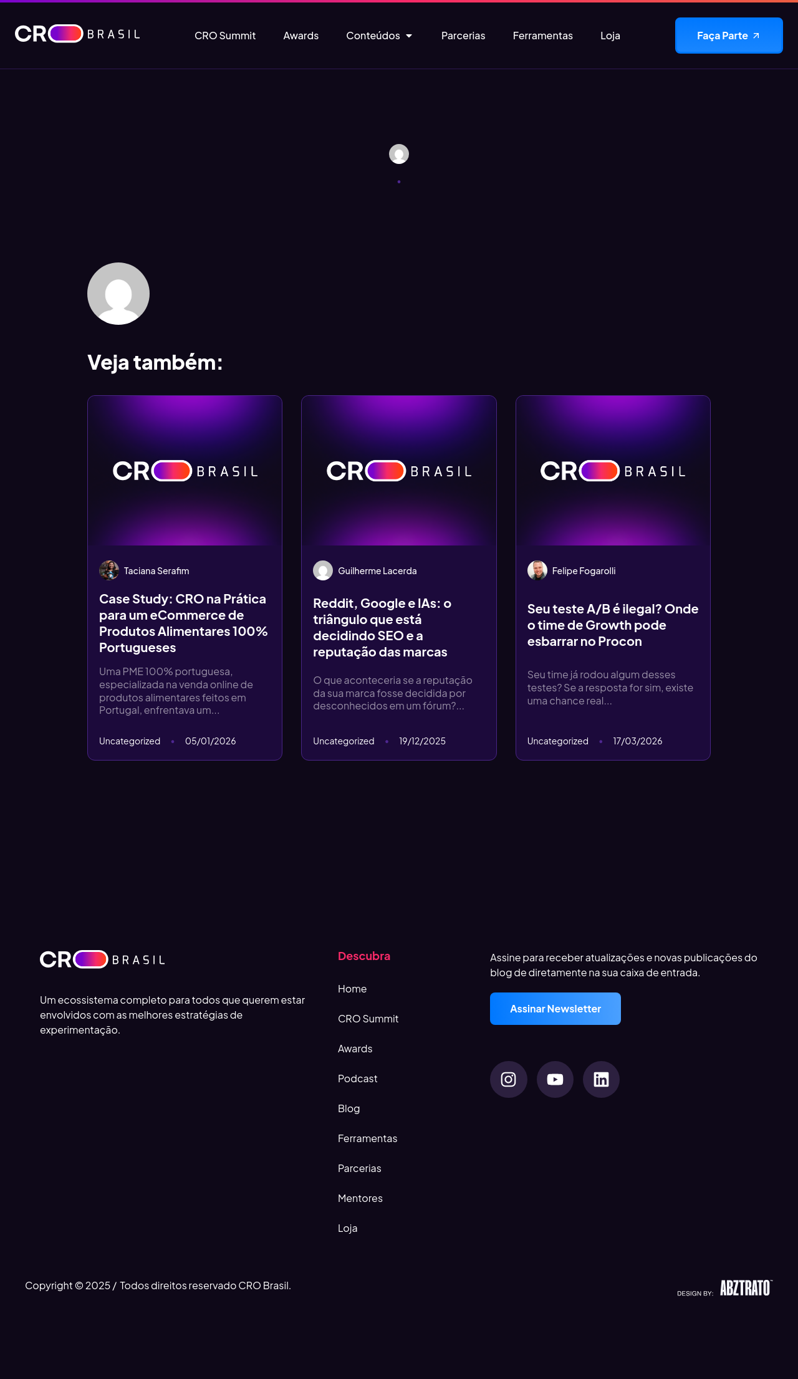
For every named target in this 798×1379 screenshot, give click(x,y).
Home (352, 988)
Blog (349, 1108)
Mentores (360, 1197)
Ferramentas (368, 1138)
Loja (348, 1227)
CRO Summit (368, 1018)
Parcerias (360, 1168)
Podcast (358, 1078)
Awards (355, 1048)
